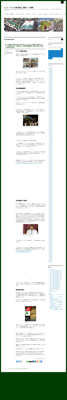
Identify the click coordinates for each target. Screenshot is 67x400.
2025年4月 (50, 81)
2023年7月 (50, 103)
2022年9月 (50, 114)
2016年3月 (50, 196)
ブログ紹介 (7, 14)
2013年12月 (51, 225)
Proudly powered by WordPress (23, 368)
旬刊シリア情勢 (51, 269)
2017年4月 (50, 182)
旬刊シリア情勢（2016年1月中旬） (55, 284)
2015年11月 (51, 200)
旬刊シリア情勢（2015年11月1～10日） (56, 276)
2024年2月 (50, 96)
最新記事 (11, 14)
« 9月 (51, 60)
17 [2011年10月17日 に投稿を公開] (51, 54)
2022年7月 (50, 116)
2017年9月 (50, 177)
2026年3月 (50, 69)
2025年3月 (50, 82)
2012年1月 (50, 249)
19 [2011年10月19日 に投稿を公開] (55, 54)
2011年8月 (50, 254)
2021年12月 (51, 123)
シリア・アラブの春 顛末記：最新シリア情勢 (18, 7)
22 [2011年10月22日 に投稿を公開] (61, 54)
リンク (50, 292)
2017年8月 (50, 178)
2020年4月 (50, 144)
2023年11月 (51, 99)
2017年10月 (51, 176)
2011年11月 (50, 251)
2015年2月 (50, 210)
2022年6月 (50, 117)
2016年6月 (50, 193)
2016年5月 (50, 194)
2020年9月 (50, 139)
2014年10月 (51, 214)
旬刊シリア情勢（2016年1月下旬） (55, 285)
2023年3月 (50, 107)
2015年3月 (50, 209)
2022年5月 (50, 118)
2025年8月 (50, 77)
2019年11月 (51, 150)
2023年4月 (50, 106)
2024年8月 (50, 89)
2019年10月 (51, 151)
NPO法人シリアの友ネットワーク (55, 14)
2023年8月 (50, 102)
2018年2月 (50, 172)
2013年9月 (50, 228)
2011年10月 (51, 252)
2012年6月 (50, 244)
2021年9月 (50, 126)
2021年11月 (51, 124)
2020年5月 (50, 143)
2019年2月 (50, 159)
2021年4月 (50, 132)
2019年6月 (50, 155)
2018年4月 (50, 170)
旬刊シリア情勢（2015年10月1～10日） (56, 273)
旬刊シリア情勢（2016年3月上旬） (55, 289)
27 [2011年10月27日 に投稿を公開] (57, 56)
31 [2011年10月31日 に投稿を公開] (51, 58)
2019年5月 (50, 156)
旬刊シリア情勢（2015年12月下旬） (55, 282)
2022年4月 (50, 119)
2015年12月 (51, 199)
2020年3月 (50, 145)
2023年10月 (51, 100)
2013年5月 (50, 232)
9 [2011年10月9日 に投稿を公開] (49, 52)
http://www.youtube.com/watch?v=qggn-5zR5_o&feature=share (29, 163)
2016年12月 (51, 187)
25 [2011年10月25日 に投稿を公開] (53, 56)
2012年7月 (50, 243)
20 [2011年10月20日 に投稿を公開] (57, 54)
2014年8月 (50, 216)
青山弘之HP (46, 14)
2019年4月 (50, 157)
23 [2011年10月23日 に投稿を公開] (49, 56)
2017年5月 (50, 181)
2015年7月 (50, 205)
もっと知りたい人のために (20, 14)
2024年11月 (51, 86)
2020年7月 (50, 141)
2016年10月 (51, 189)
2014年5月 (50, 219)
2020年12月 (51, 136)
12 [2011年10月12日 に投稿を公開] (55, 52)
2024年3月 (50, 95)
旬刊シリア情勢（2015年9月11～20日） (56, 271)
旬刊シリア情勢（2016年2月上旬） (55, 286)
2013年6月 (50, 231)
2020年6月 (50, 142)
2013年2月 (50, 235)
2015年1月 (50, 211)
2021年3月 (50, 133)
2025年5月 (50, 80)
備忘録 (50, 293)
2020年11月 (51, 137)
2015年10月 (51, 201)
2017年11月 (51, 175)
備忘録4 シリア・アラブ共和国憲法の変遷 (56, 301)
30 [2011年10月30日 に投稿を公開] (49, 58)
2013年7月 (50, 230)
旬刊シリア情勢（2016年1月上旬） (55, 283)
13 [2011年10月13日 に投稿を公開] (57, 52)
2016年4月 (50, 195)
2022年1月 (50, 122)
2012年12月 (51, 237)
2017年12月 (51, 174)
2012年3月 (50, 247)
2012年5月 (50, 245)
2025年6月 (50, 79)
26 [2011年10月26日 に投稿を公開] (55, 56)
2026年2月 (50, 70)
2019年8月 (50, 153)
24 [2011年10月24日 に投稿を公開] (51, 56)
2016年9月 (50, 190)
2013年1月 (50, 236)
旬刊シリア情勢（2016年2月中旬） (55, 287)
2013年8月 (50, 229)
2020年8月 (50, 140)
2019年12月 (51, 149)
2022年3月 (50, 120)
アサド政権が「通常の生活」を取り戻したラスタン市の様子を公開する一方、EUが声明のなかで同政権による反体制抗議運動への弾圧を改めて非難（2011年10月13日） (24, 46)
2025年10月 (51, 75)
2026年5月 (50, 67)
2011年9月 (50, 253)
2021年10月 (51, 125)
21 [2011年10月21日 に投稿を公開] (59, 54)
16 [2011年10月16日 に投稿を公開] (49, 54)
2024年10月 (51, 87)
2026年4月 (50, 68)
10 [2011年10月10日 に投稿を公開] (51, 52)
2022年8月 (50, 115)
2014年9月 (50, 215)
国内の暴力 (8, 53)
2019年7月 (50, 154)
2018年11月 (51, 162)
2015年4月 (50, 208)
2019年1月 (50, 160)
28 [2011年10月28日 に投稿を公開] (59, 56)
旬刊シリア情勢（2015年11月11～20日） (56, 277)
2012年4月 (50, 246)
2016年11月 (51, 188)
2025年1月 (50, 84)
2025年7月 (50, 78)
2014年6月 (50, 218)
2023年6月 (50, 104)
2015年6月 (50, 206)
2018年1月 (50, 173)
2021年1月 (50, 135)
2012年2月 (50, 248)
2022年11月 (51, 112)
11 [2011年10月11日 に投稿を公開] (53, 52)
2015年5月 (50, 207)
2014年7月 (50, 217)
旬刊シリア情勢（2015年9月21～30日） (56, 272)
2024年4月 (50, 94)
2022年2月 (50, 121)
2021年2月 (50, 134)
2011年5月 (50, 257)
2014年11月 (51, 213)
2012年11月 (51, 238)
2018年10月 (51, 163)
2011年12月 (51, 250)
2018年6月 (50, 168)
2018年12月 (51, 161)
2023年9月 (50, 101)
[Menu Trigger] (62, 2)
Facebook (28, 14)
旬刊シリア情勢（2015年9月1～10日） (55, 270)
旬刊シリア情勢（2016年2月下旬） (55, 288)
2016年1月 (50, 198)
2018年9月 (50, 164)
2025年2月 (50, 83)
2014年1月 (50, 224)
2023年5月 (50, 105)
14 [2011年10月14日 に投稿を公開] (59, 52)
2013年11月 (50, 226)
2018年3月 (50, 171)
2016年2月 (50, 197)
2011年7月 (50, 255)
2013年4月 (50, 233)
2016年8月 (50, 191)
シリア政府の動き (6, 52)
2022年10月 (51, 113)
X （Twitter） (34, 14)
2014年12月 (51, 212)
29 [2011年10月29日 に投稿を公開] (61, 56)
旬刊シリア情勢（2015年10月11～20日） (56, 274)
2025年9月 (50, 76)
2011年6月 (50, 256)
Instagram (40, 14)
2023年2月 (50, 108)
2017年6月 (50, 180)
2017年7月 (50, 179)
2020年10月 (51, 138)
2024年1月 (50, 97)
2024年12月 (51, 85)
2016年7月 (50, 192)
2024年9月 (50, 88)
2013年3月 (50, 234)
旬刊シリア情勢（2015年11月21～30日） (56, 278)
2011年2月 (50, 261)
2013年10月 (51, 227)
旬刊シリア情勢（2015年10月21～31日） (56, 275)
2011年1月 (50, 262)
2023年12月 (51, 98)
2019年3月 (50, 158)
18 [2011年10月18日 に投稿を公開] (53, 54)
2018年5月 (50, 169)
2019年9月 (50, 152)
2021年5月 (50, 131)
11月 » (60, 60)
